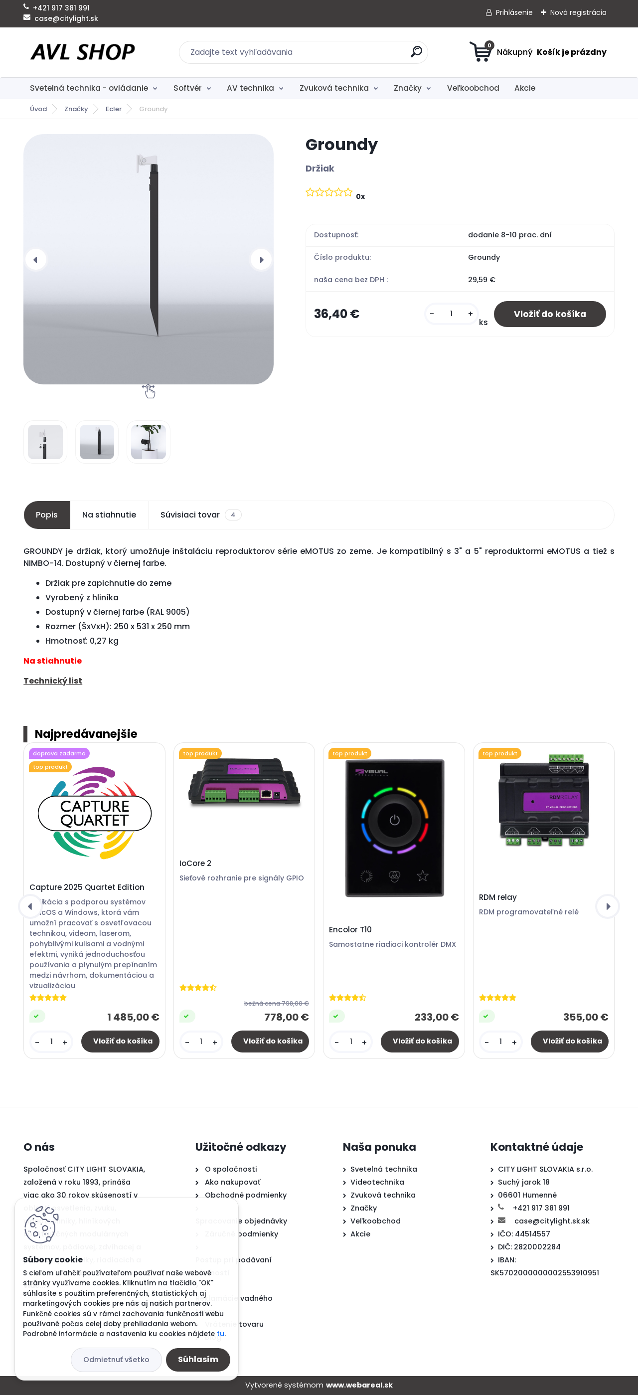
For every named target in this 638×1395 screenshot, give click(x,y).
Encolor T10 (350, 930)
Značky (408, 88)
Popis (47, 515)
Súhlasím (198, 1359)
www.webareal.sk (359, 1385)
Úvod (38, 109)
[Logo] (84, 52)
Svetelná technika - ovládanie (89, 88)
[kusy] (451, 314)
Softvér (187, 88)
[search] (416, 55)
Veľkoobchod (473, 88)
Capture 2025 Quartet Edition (87, 887)
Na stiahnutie (109, 515)
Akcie (524, 88)
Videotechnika (377, 1182)
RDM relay (498, 897)
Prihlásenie (514, 12)
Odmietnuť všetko (116, 1360)
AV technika (250, 88)
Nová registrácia (578, 12)
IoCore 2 (195, 864)
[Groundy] (148, 259)
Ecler (114, 109)
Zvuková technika (334, 88)
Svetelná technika (383, 1169)
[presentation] (35, 259)
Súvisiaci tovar (200, 515)
